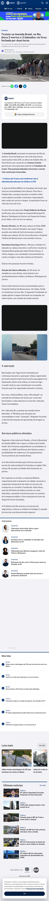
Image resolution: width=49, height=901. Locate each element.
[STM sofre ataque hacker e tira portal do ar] (24, 724)
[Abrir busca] (42, 3)
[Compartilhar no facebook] (16, 86)
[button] (17, 763)
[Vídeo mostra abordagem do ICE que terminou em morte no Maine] (24, 664)
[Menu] (47, 3)
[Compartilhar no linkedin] (24, 86)
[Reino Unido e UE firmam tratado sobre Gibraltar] (24, 688)
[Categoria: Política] (23, 790)
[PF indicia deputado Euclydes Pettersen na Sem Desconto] (24, 712)
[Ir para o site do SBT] (36, 870)
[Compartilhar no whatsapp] (12, 86)
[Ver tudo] (42, 745)
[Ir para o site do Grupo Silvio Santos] (21, 870)
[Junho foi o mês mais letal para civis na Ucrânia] (24, 676)
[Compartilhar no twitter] (20, 86)
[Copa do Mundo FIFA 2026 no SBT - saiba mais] (24, 16)
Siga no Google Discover (24, 114)
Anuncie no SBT (24, 876)
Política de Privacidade (35, 889)
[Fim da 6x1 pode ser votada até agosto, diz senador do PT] (24, 700)
